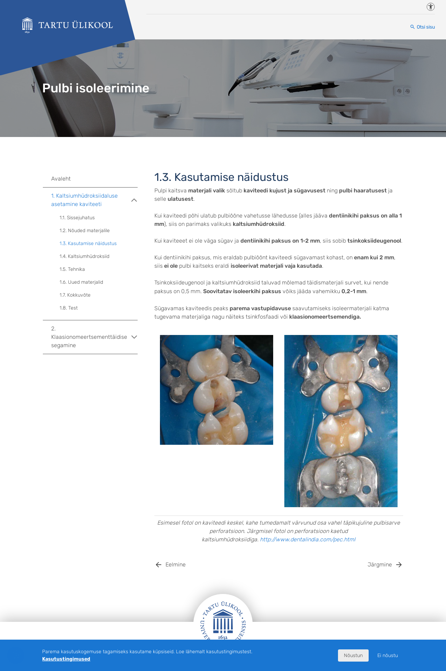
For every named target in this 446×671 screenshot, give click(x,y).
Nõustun (353, 655)
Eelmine (176, 564)
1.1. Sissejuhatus (77, 218)
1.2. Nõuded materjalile (85, 231)
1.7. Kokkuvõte (75, 295)
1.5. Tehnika (72, 269)
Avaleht (61, 178)
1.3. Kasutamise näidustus (88, 243)
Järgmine (380, 564)
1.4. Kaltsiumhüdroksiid (84, 256)
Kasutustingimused (66, 659)
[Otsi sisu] (422, 27)
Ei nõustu (387, 655)
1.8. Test (69, 308)
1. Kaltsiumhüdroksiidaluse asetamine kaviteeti (94, 199)
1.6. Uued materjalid (81, 282)
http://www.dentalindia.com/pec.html (307, 539)
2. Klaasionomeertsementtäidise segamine (94, 337)
